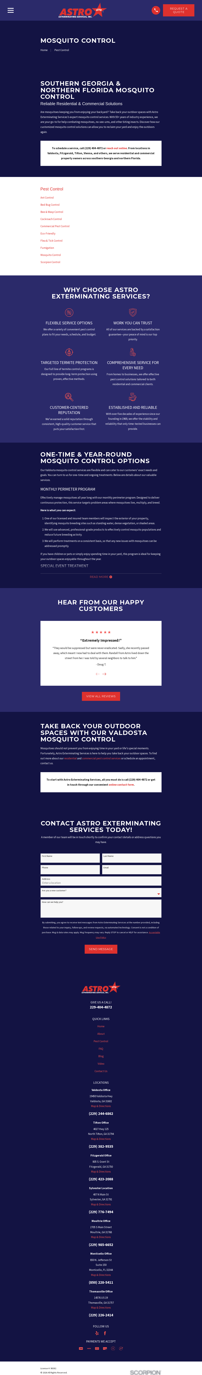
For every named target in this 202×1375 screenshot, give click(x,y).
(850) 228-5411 (101, 1283)
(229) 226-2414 (101, 1316)
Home (100, 1027)
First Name (47, 857)
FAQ (101, 1050)
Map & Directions (101, 1107)
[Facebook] (105, 1334)
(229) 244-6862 (101, 1114)
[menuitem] (101, 197)
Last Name (109, 857)
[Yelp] (97, 1334)
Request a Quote (179, 10)
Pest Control (101, 1042)
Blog (101, 1057)
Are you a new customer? (54, 891)
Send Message (101, 950)
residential (70, 759)
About (101, 1035)
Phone (45, 868)
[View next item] (104, 675)
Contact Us (101, 1072)
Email (106, 868)
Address (46, 880)
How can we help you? (52, 903)
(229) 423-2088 (101, 1180)
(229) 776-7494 (101, 1213)
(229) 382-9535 (101, 1147)
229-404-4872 (101, 1008)
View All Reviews (101, 697)
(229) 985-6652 (101, 1245)
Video (101, 1065)
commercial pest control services (101, 759)
